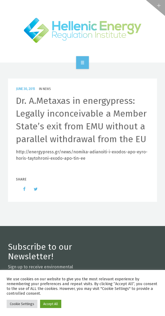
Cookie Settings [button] (22, 304)
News (47, 89)
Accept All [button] (50, 304)
